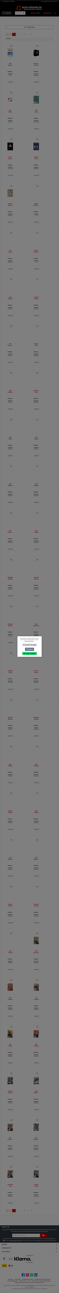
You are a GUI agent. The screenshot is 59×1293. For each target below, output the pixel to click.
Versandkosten (30, 1285)
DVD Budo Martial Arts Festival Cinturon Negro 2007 (10, 581)
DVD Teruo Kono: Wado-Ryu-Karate (36, 111)
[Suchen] (23, 13)
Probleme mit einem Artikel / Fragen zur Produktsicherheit (29, 1282)
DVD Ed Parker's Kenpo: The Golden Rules (10, 910)
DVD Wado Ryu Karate (36, 863)
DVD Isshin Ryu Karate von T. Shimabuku (10, 440)
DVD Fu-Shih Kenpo (36, 346)
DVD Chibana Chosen (10, 769)
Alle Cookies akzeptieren (29, 653)
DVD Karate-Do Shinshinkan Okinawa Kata (36, 440)
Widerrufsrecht (23, 1281)
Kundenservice (6, 1248)
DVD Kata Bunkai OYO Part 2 (10, 628)
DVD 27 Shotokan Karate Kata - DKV (10, 205)
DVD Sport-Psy (36, 628)
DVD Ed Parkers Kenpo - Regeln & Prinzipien (10, 816)
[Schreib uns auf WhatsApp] (32, 1275)
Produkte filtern (29, 27)
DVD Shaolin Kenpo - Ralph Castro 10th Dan (36, 487)
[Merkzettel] (35, 13)
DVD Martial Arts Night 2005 (10, 487)
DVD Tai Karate (36, 675)
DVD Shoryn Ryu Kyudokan (10, 957)
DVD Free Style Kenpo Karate (36, 393)
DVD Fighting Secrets (36, 769)
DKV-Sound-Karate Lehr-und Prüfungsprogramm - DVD (10, 111)
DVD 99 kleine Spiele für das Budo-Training (36, 158)
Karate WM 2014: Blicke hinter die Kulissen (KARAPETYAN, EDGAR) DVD (36, 205)
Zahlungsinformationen (28, 1279)
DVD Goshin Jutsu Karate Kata (36, 534)
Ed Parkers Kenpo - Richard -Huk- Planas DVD (36, 1004)
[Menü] (7, 13)
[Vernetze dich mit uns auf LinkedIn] (36, 1275)
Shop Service (6, 1251)
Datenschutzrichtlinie (37, 1238)
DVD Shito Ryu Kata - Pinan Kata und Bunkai (10, 863)
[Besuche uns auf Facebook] (23, 1275)
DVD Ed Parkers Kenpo (36, 299)
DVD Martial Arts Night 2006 (36, 816)
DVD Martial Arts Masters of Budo (36, 1051)
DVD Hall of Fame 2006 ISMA (36, 910)
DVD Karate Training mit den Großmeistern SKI (10, 252)
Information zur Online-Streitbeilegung (40, 1281)
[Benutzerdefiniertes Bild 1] (4, 1259)
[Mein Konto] (47, 13)
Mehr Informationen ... (29, 641)
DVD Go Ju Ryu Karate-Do (36, 1192)
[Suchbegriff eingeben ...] (18, 13)
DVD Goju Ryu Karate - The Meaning (10, 1192)
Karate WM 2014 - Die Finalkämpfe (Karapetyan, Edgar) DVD (36, 252)
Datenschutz (18, 1279)
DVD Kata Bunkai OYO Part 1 (10, 1098)
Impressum (10, 1279)
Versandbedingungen (12, 1281)
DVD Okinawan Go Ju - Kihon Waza (10, 534)
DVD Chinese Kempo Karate (10, 299)
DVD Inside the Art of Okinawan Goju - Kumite (10, 1145)
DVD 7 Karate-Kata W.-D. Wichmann (10, 158)
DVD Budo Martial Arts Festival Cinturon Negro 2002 (36, 722)
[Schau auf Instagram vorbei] (27, 1275)
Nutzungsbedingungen (49, 1238)
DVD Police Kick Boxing (10, 1051)
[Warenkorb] (55, 13)
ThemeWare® (43, 1288)
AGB (37, 1240)
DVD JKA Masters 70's (36, 581)
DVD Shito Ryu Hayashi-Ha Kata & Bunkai (36, 957)
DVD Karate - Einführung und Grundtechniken (10, 64)
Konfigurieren (29, 649)
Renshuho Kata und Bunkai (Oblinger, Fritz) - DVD (10, 675)
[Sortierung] (29, 38)
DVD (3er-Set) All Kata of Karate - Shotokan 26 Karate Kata (36, 64)
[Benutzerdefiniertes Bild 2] (10, 1259)
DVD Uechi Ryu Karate (36, 1145)
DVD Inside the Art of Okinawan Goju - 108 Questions (36, 1098)
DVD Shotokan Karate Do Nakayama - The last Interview (10, 393)
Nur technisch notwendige (29, 645)
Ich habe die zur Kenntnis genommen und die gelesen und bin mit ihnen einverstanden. (30, 1240)
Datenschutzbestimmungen (16, 1240)
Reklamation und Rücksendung (42, 1279)
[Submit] (43, 1235)
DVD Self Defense (10, 722)
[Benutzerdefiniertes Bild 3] (22, 1259)
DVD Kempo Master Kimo (10, 1004)
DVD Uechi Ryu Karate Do (10, 346)
